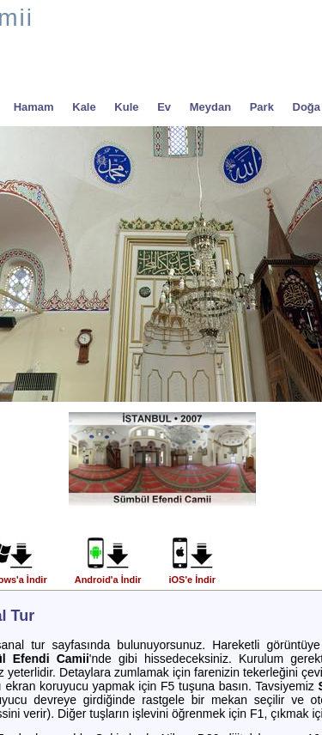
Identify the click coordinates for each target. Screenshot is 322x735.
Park (262, 106)
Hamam (34, 106)
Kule (126, 106)
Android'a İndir (108, 575)
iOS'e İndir (192, 575)
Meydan (210, 106)
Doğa (307, 106)
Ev (164, 106)
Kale (83, 106)
